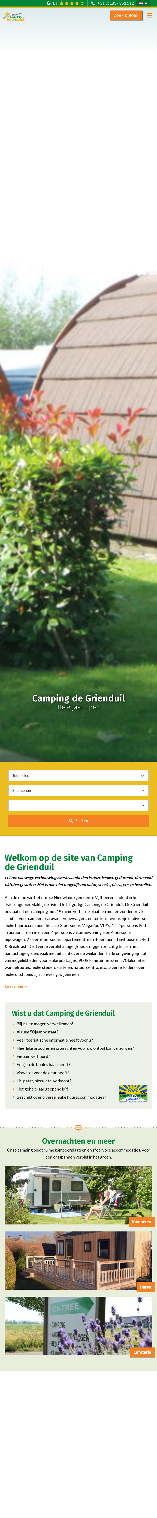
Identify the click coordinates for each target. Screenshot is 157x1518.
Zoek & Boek (126, 15)
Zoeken (81, 821)
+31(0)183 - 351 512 (115, 3)
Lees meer (14, 986)
